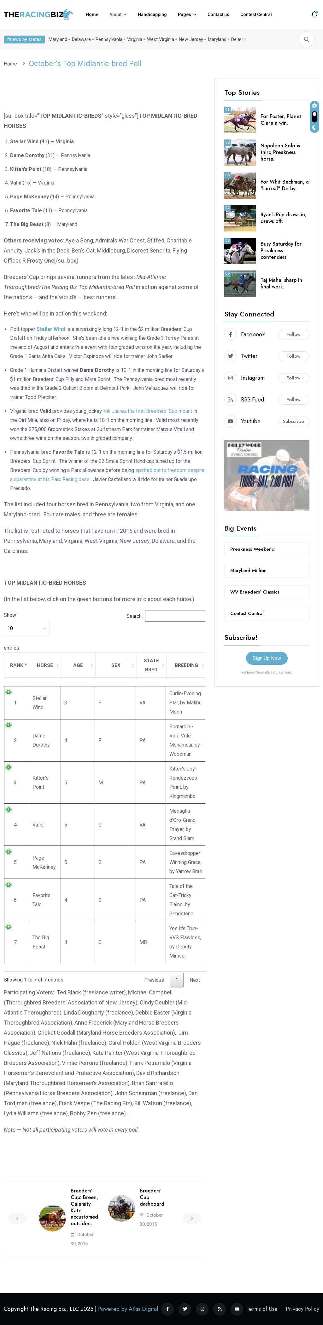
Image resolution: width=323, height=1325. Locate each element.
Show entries (27, 631)
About (115, 14)
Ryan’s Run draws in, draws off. (284, 218)
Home (92, 14)
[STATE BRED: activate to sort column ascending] (151, 665)
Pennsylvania (109, 39)
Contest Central (256, 14)
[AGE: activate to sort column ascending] (78, 665)
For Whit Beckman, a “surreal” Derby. (285, 185)
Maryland (58, 39)
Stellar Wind (51, 329)
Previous (154, 980)
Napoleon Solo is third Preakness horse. (280, 152)
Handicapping (152, 14)
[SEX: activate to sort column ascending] (116, 665)
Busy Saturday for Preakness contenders (281, 250)
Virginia (134, 39)
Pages (184, 14)
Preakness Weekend (252, 549)
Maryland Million (248, 570)
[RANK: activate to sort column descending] (16, 665)
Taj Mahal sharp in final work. (281, 283)
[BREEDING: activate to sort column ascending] (186, 665)
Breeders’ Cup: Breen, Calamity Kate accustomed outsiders (84, 1207)
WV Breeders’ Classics (254, 592)
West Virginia (160, 39)
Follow (293, 334)
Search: (165, 616)
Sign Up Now (267, 658)
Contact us (218, 14)
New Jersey (191, 39)
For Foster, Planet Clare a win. (281, 120)
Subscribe (293, 421)
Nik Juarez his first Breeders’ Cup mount (147, 411)
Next (195, 980)
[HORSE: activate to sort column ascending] (45, 665)
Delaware (81, 39)
